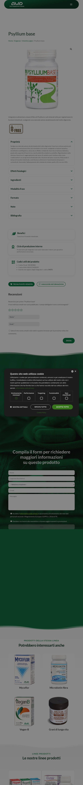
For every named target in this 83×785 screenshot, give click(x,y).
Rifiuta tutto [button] (40, 407)
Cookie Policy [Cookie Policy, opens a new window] (41, 412)
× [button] (75, 371)
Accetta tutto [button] (62, 407)
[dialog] (41, 393)
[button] (19, 407)
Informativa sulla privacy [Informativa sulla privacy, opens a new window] (25, 388)
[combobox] (72, 371)
